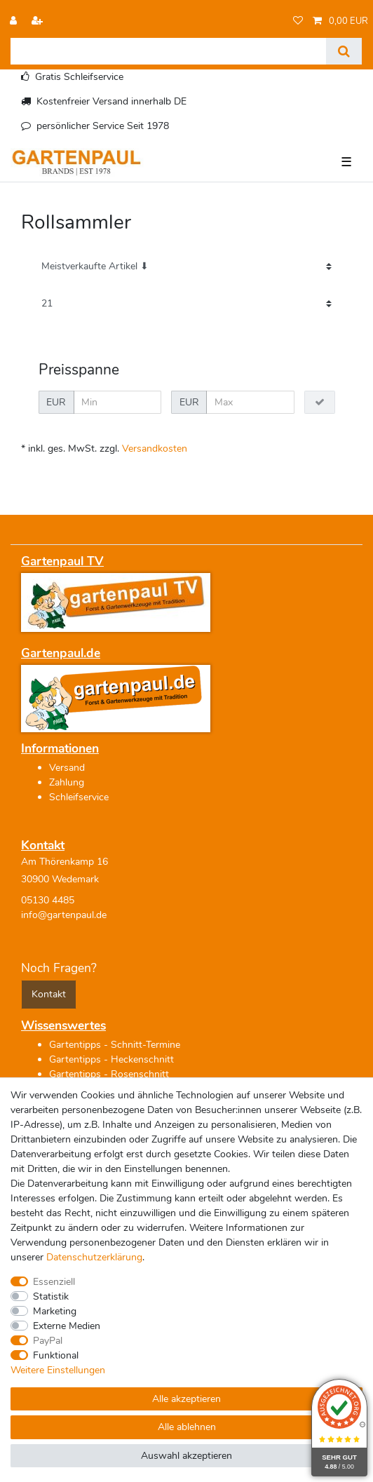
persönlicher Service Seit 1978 (102, 126)
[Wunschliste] (298, 21)
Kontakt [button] (49, 994)
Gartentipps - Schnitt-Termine (114, 1044)
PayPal (47, 1340)
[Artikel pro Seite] (186, 304)
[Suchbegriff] (168, 51)
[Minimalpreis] (118, 403)
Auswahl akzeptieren (186, 1455)
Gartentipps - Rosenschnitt (109, 1074)
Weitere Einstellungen (58, 1370)
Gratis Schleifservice (79, 76)
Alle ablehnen (187, 1427)
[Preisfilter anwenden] (319, 403)
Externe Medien (66, 1326)
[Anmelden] (15, 21)
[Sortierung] (186, 267)
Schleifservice (79, 797)
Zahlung (66, 782)
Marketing (54, 1311)
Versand (67, 767)
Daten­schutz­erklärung (94, 1257)
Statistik (51, 1296)
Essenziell (54, 1281)
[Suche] (344, 51)
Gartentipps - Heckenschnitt (111, 1059)
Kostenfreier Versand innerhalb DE (111, 101)
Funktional (56, 1355)
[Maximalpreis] (250, 403)
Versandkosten (154, 448)
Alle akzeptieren (186, 1399)
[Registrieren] (38, 21)
